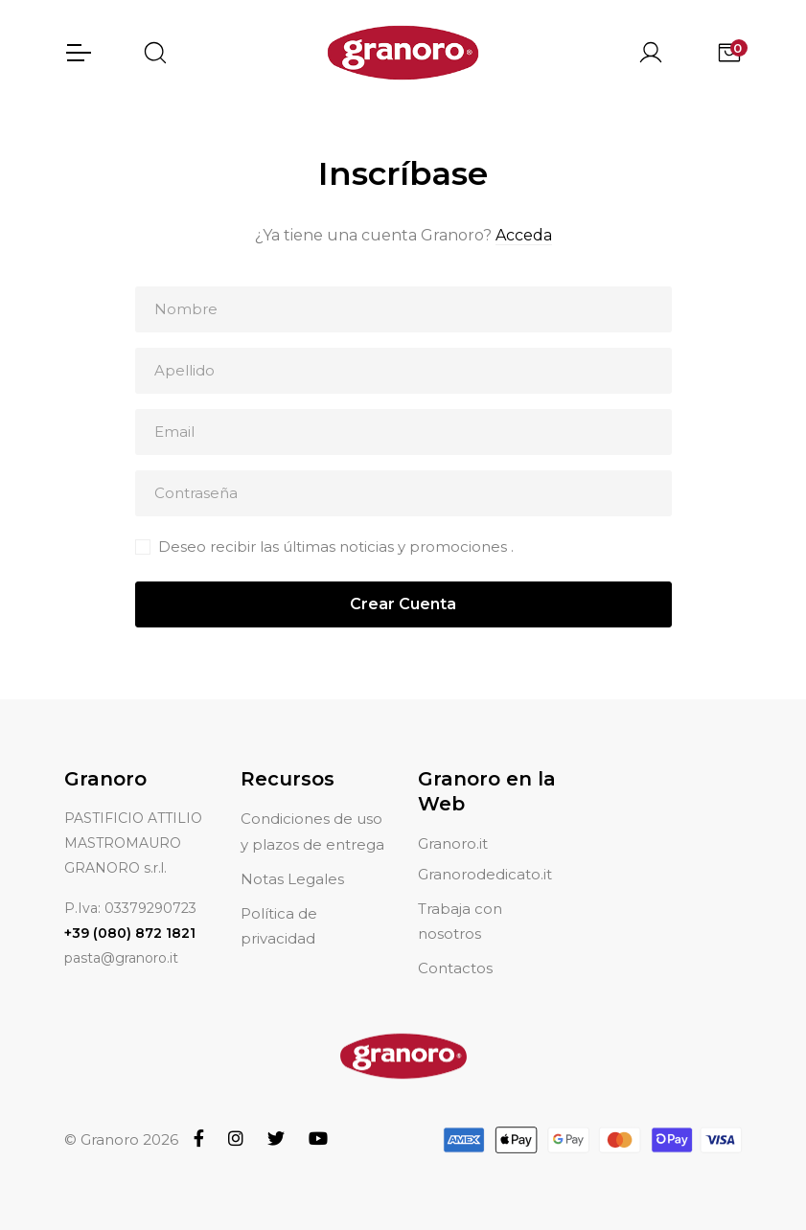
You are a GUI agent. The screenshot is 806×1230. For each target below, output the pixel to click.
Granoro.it (453, 843)
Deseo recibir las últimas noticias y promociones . (336, 547)
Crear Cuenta (403, 605)
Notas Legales (292, 879)
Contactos (455, 968)
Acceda (523, 236)
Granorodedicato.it (485, 874)
